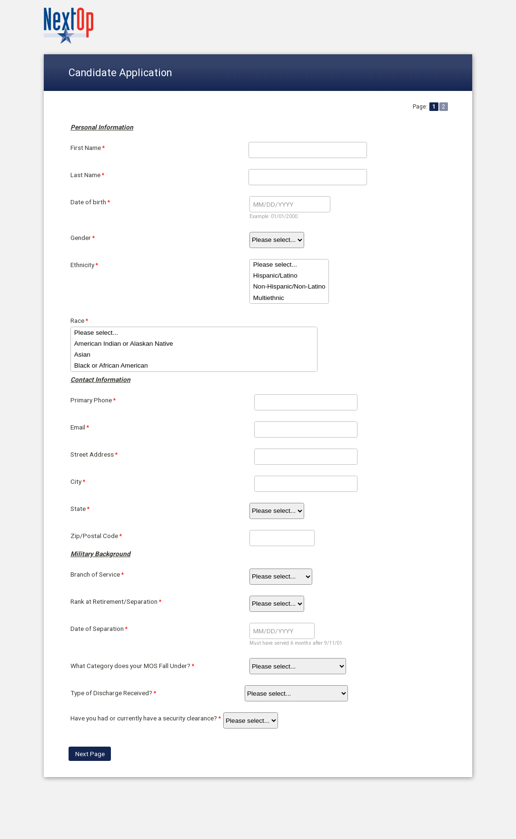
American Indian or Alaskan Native (194, 343)
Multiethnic (289, 297)
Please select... (289, 265)
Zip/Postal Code (94, 535)
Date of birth (88, 202)
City (75, 481)
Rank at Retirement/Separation (114, 601)
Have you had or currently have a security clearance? (143, 718)
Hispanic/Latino (289, 275)
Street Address (92, 454)
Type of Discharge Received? (111, 693)
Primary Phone (91, 400)
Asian (194, 354)
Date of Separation (97, 628)
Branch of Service (95, 574)
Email (77, 427)
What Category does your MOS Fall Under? (130, 665)
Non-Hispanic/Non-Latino (289, 286)
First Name (85, 147)
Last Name (85, 175)
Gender (80, 237)
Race (77, 320)
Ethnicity (82, 265)
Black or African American (194, 365)
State (78, 508)
